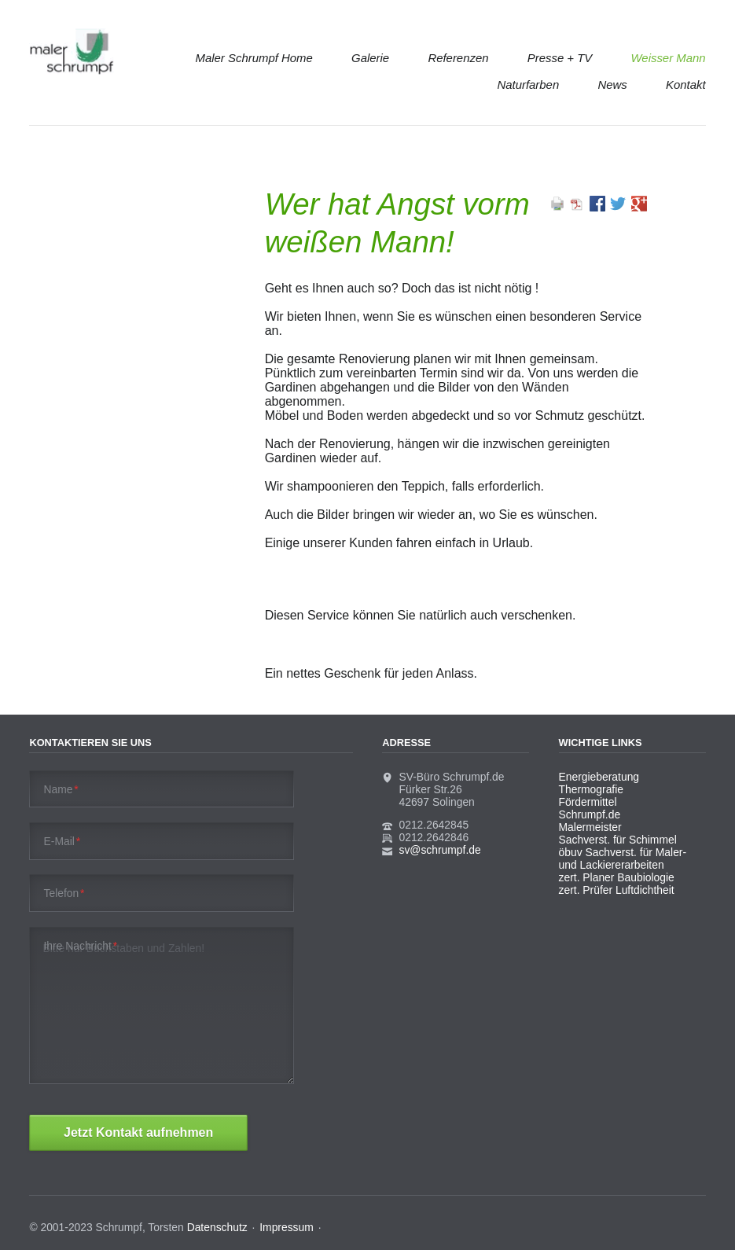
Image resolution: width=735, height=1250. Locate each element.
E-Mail (62, 841)
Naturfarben (528, 84)
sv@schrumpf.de (440, 850)
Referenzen (458, 57)
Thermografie (591, 789)
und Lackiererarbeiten (611, 864)
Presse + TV (560, 57)
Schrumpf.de (590, 814)
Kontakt (686, 84)
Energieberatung (599, 776)
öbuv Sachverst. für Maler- (623, 852)
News (612, 84)
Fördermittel (588, 802)
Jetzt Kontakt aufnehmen (138, 1132)
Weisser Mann (668, 57)
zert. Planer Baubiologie (616, 877)
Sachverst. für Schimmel (618, 839)
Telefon (64, 893)
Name (61, 789)
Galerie (370, 57)
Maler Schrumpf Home (254, 57)
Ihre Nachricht (81, 945)
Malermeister (590, 827)
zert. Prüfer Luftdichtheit (616, 890)
